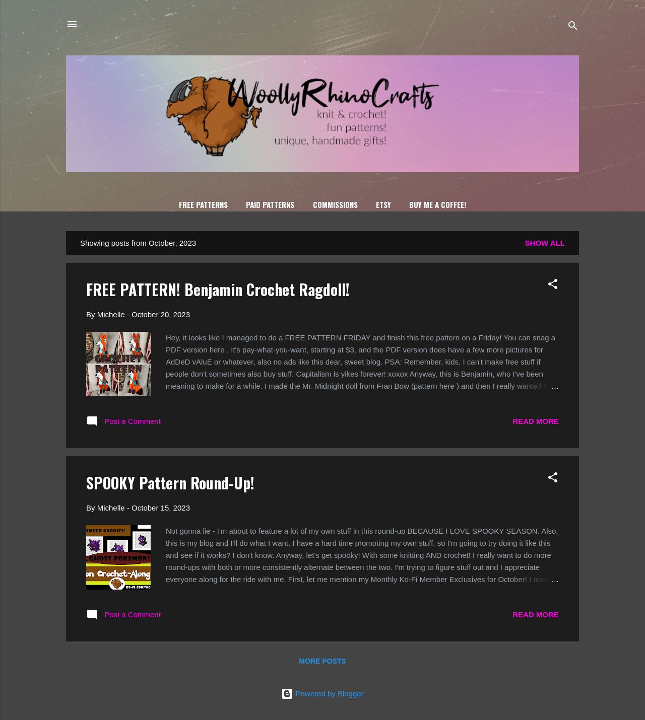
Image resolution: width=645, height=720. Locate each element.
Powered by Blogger (322, 693)
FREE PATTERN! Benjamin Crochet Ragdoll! (218, 289)
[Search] (573, 27)
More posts (322, 661)
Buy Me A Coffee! (437, 204)
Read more (535, 421)
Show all (545, 243)
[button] (553, 286)
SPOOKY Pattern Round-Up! (170, 482)
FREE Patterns (203, 204)
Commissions (335, 204)
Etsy (383, 204)
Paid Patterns (270, 204)
